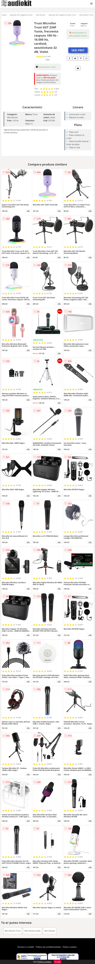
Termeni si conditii (25, 947)
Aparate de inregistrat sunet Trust (62, 15)
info (28, 211)
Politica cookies (70, 947)
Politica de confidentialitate (48, 947)
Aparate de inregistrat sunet (21, 15)
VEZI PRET (77, 50)
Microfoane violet (32, 930)
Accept (57, 961)
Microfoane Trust (86, 15)
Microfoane (40, 15)
